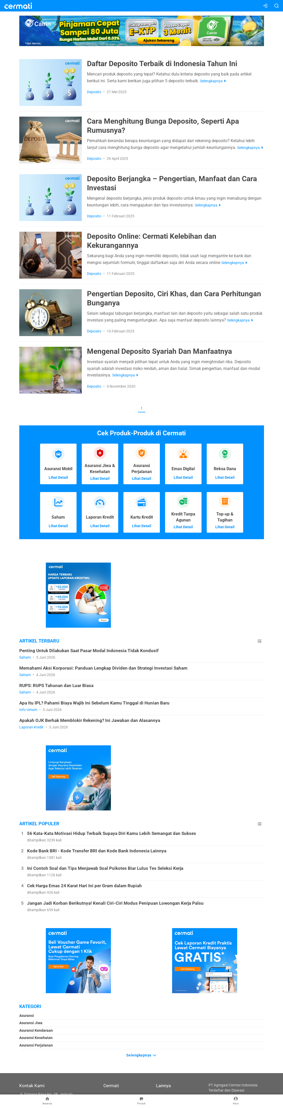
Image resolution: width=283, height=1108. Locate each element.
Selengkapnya (141, 1054)
